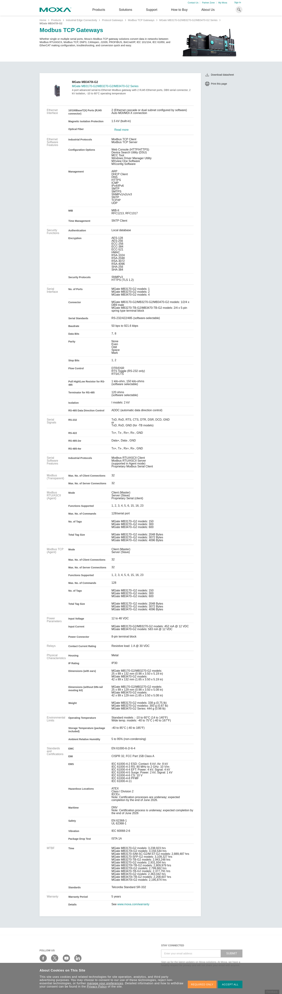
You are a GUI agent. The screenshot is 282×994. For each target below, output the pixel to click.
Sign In (237, 2)
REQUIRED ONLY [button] (202, 984)
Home (43, 20)
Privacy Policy (97, 986)
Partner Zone (208, 3)
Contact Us (193, 3)
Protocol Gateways (112, 20)
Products (56, 20)
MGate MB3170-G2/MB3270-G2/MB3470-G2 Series (188, 20)
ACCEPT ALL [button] (230, 984)
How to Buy (179, 10)
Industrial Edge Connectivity (81, 20)
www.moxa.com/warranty (133, 904)
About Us (208, 10)
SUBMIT (231, 953)
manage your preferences (105, 983)
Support (151, 10)
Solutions (125, 10)
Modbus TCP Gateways (141, 20)
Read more (121, 129)
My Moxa (222, 3)
